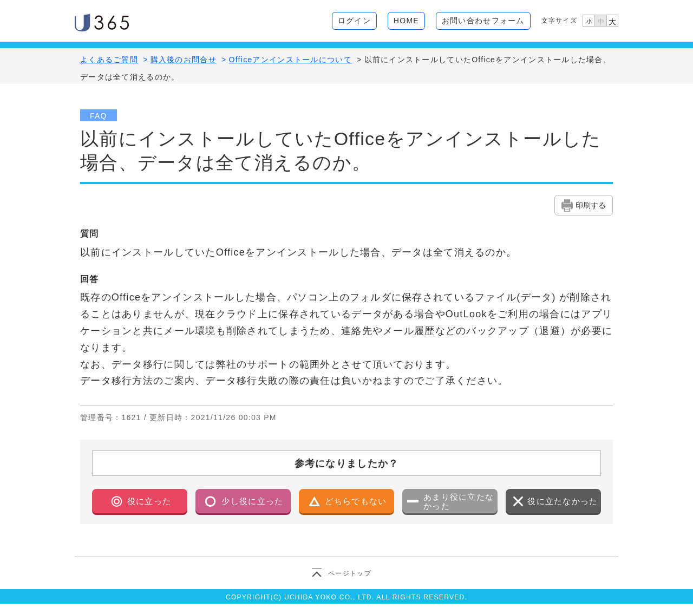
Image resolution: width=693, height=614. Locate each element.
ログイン (354, 20)
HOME (406, 20)
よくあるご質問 (109, 59)
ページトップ (349, 573)
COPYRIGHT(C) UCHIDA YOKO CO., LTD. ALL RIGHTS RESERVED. (346, 597)
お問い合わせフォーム (483, 20)
